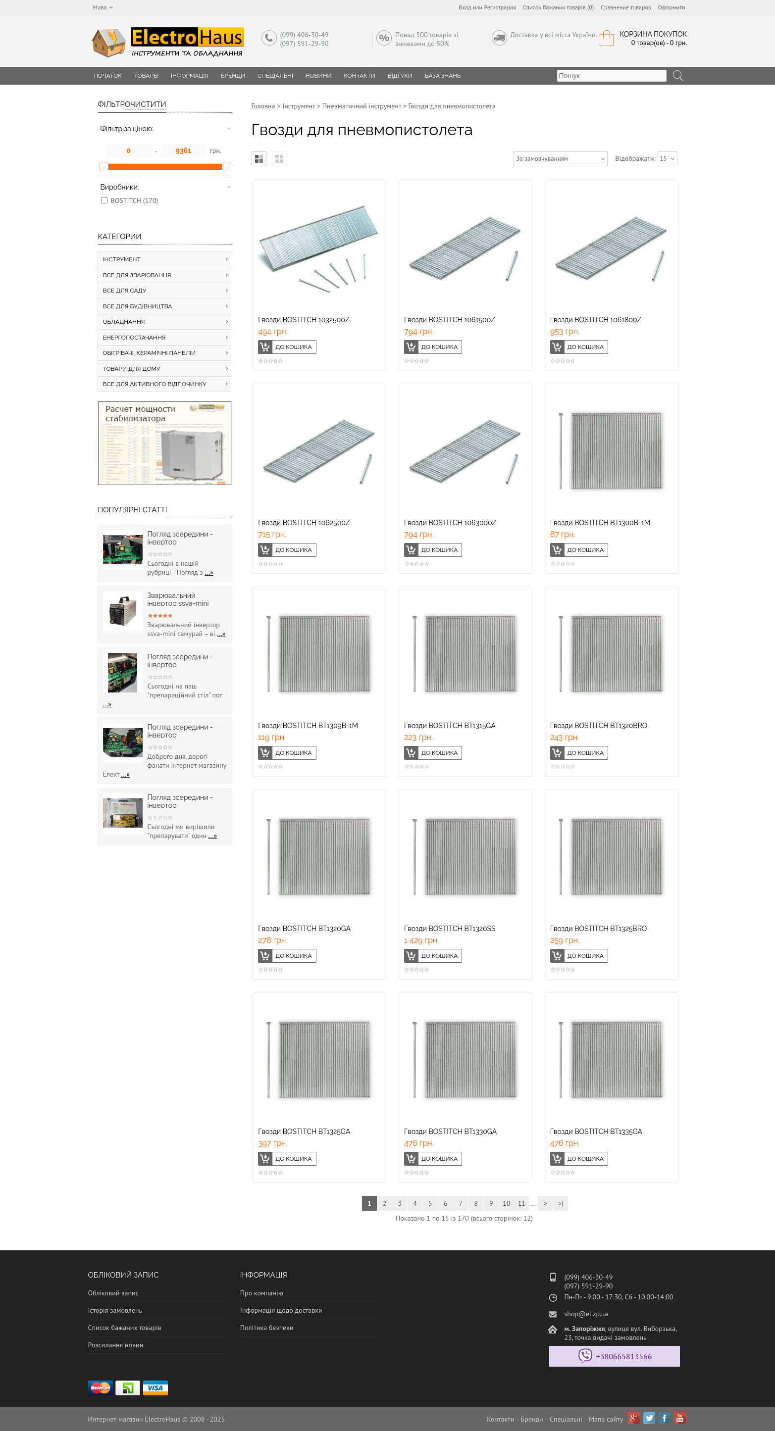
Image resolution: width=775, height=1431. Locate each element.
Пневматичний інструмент (361, 105)
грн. (215, 150)
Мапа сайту (606, 1419)
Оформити (671, 7)
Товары (146, 75)
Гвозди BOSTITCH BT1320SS (450, 929)
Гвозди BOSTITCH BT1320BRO (599, 726)
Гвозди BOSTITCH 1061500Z (449, 320)
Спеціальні (275, 75)
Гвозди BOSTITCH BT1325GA (304, 1131)
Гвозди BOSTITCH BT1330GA (450, 1131)
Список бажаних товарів (124, 1327)
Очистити (145, 104)
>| (560, 1203)
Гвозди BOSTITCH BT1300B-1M (600, 523)
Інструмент (298, 105)
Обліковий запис (113, 1292)
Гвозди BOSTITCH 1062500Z (304, 523)
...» (209, 572)
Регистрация (500, 7)
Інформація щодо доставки (281, 1310)
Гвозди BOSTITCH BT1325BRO (598, 929)
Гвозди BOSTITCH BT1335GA (596, 1131)
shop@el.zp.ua (586, 1313)
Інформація (189, 75)
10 (506, 1203)
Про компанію (261, 1292)
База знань (443, 75)
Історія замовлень (115, 1310)
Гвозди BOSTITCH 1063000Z (450, 523)
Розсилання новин (116, 1344)
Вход (465, 7)
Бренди (233, 75)
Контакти (359, 75)
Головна (263, 105)
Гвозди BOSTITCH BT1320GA (304, 929)
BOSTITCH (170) (134, 200)
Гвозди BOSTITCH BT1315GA (450, 726)
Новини (319, 75)
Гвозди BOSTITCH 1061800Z (596, 320)
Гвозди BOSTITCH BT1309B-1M (308, 726)
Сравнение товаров (626, 7)
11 (521, 1203)
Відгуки (400, 75)
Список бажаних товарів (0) (558, 7)
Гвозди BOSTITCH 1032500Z (303, 320)
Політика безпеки (267, 1327)
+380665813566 (624, 1356)
